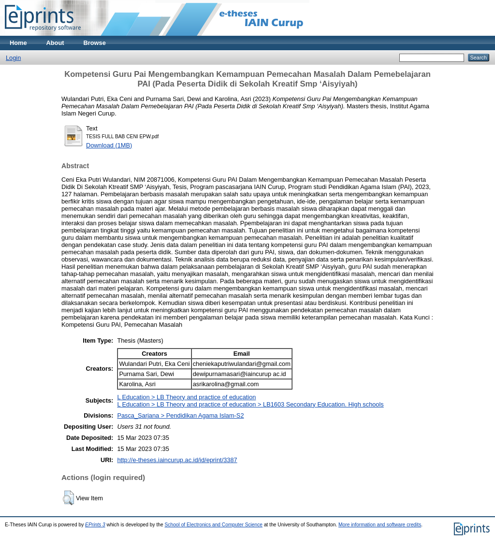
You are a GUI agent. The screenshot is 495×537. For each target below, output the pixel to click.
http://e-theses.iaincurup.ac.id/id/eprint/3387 (177, 460)
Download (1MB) (109, 145)
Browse (95, 42)
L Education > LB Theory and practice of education (186, 397)
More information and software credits (379, 524)
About (55, 42)
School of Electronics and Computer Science (214, 524)
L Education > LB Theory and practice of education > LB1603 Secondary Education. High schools (250, 404)
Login (13, 57)
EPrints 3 (95, 524)
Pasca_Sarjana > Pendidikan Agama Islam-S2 (180, 415)
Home (18, 42)
